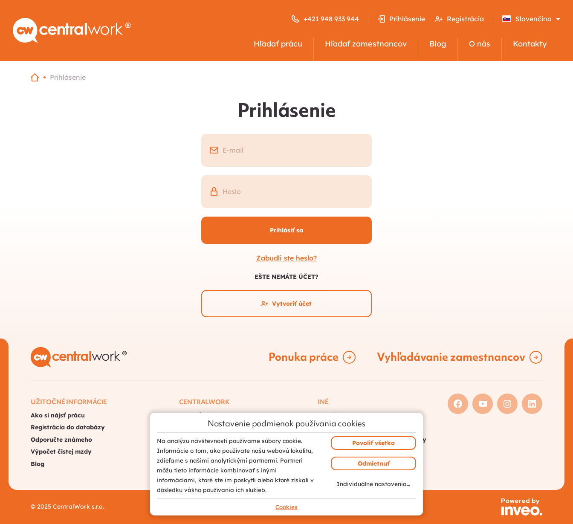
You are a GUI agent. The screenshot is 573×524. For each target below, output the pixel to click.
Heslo (232, 191)
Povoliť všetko (373, 443)
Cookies (286, 506)
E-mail (233, 150)
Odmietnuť (374, 463)
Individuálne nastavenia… (373, 483)
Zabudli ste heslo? (286, 258)
